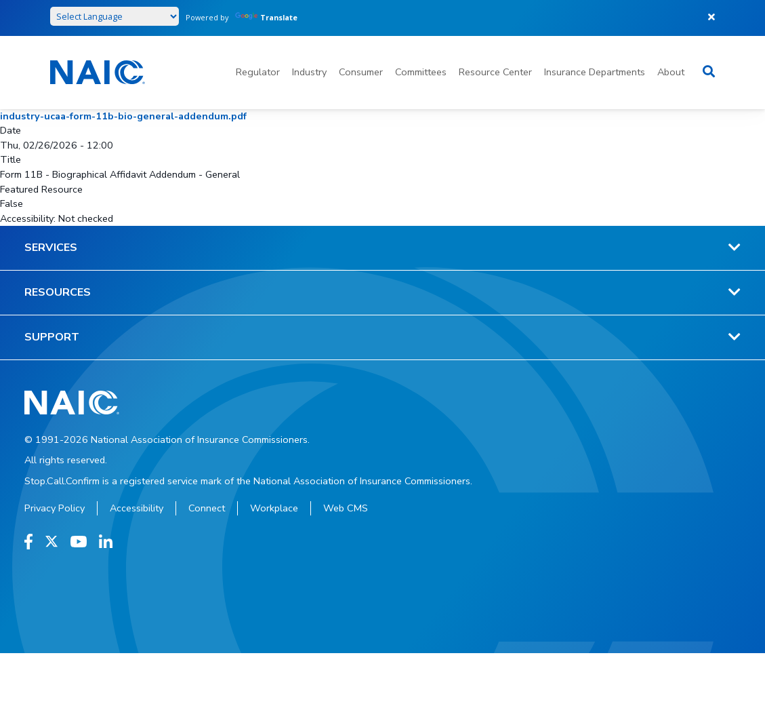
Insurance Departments (594, 72)
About (670, 72)
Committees (421, 72)
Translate (266, 17)
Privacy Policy (54, 508)
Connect (206, 508)
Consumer (361, 72)
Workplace (274, 508)
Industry (309, 72)
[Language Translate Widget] (114, 16)
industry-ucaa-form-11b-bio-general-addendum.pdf (123, 116)
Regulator (258, 72)
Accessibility (136, 508)
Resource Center (495, 72)
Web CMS (345, 508)
